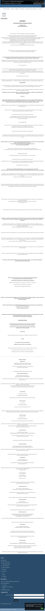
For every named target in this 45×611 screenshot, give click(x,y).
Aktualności (4, 576)
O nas (3, 573)
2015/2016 (4, 15)
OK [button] (42, 608)
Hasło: (12, 597)
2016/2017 (4, 16)
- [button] (34, 1)
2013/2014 (4, 13)
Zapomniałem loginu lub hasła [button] (6, 603)
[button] (38, 1)
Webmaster (4, 560)
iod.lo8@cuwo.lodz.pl (6, 589)
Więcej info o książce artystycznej (22, 307)
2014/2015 (4, 14)
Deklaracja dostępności (6, 563)
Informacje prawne (5, 565)
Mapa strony (4, 571)
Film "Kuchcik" (22, 82)
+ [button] (32, 1)
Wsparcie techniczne (5, 561)
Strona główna (6, 8)
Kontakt (3, 574)
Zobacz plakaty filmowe (22, 320)
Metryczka (4, 569)
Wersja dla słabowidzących (6, 609)
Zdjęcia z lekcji (22, 331)
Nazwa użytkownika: (9, 595)
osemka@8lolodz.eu (5, 583)
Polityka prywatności (6, 567)
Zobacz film (22, 96)
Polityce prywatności (38, 606)
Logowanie (42, 1)
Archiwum (40, 8)
